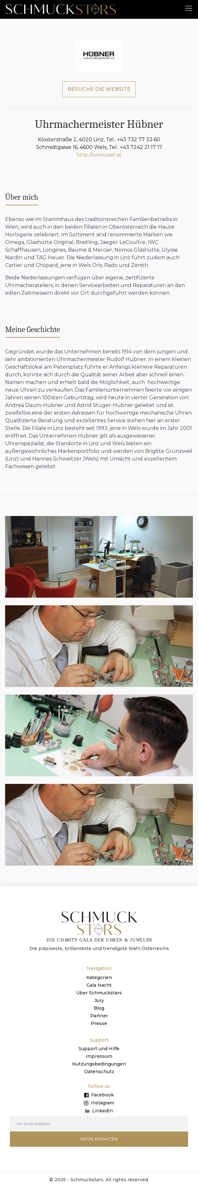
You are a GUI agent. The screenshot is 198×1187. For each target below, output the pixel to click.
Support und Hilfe (99, 1048)
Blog (99, 1008)
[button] (189, 8)
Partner (99, 1016)
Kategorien (99, 977)
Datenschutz (99, 1071)
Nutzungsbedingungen (99, 1064)
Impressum (99, 1056)
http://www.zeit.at (99, 155)
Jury (99, 1000)
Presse (99, 1023)
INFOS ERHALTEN (99, 1139)
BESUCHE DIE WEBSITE (99, 89)
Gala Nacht (99, 985)
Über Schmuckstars (99, 993)
